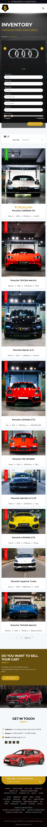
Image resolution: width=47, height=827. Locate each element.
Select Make (7, 81)
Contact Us (24, 793)
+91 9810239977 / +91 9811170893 (22, 2)
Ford (38, 797)
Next (27, 638)
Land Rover (38, 799)
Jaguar (16, 799)
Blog (34, 793)
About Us (13, 791)
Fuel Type (7, 100)
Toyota (32, 804)
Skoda (23, 804)
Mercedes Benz (30, 802)
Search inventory (35, 124)
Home (7, 789)
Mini (6, 804)
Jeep (24, 799)
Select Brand (8, 74)
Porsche (14, 804)
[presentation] (4, 48)
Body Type (7, 94)
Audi (9, 797)
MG (41, 802)
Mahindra (16, 802)
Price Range (7, 113)
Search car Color (33, 812)
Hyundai (7, 799)
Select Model (7, 87)
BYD (31, 797)
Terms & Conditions (29, 791)
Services (38, 789)
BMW (25, 797)
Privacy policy (10, 793)
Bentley (17, 797)
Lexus (7, 802)
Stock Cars (17, 789)
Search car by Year (35, 810)
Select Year (7, 107)
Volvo (40, 804)
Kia (29, 799)
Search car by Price (23, 808)
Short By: (16, 140)
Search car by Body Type (14, 810)
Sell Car (10, 678)
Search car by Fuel (14, 812)
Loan (41, 793)
